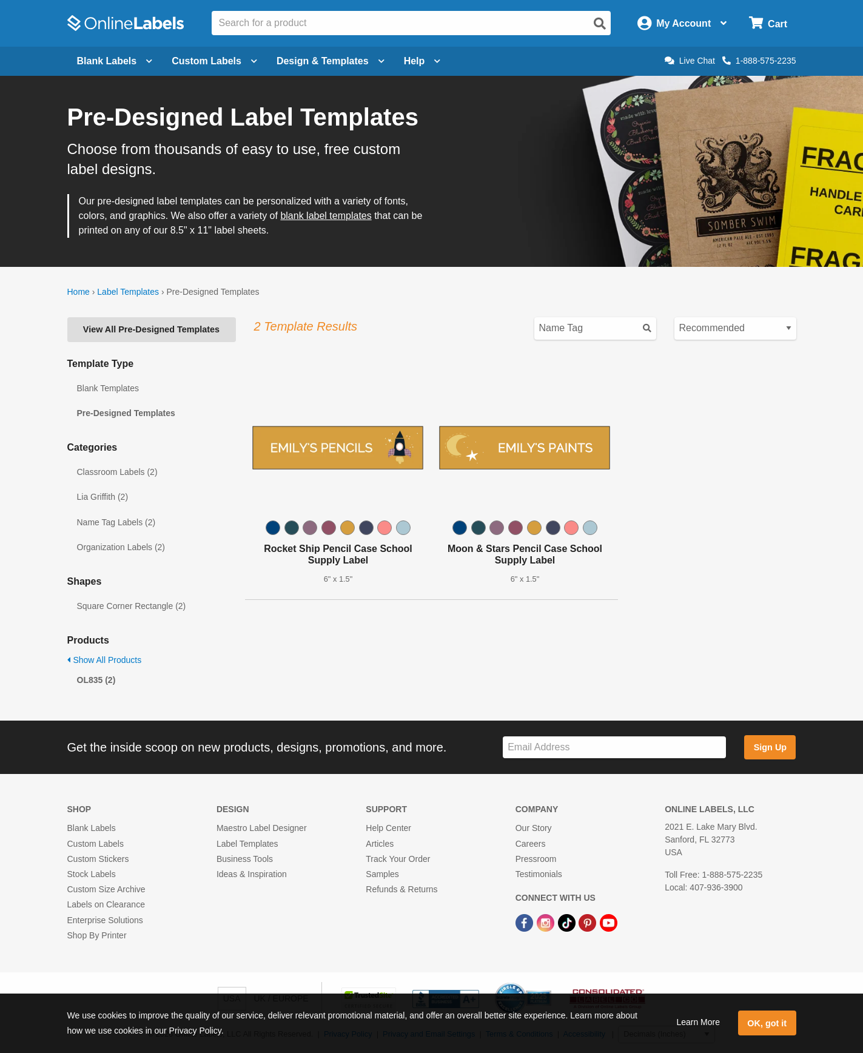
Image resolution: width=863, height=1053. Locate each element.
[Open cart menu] (768, 23)
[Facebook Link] (525, 922)
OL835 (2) (96, 680)
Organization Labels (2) (121, 547)
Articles (380, 844)
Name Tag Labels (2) (116, 522)
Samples (382, 874)
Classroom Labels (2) (117, 472)
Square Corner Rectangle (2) (131, 606)
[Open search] (600, 24)
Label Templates (128, 292)
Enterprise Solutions (105, 920)
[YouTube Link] (608, 922)
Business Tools (245, 859)
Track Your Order (398, 859)
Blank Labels (91, 828)
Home (78, 292)
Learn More (698, 1022)
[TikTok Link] (568, 922)
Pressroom (536, 859)
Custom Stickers (98, 859)
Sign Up (770, 747)
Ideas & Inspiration (252, 874)
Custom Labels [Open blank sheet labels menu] (214, 61)
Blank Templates (108, 388)
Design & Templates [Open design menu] (330, 61)
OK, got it (767, 1023)
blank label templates (325, 215)
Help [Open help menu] (422, 61)
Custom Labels (95, 844)
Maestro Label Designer (262, 828)
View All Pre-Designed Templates (151, 329)
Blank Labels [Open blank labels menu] (115, 61)
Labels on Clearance (106, 904)
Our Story (533, 828)
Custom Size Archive (106, 889)
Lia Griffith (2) (103, 497)
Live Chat (690, 60)
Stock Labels (91, 874)
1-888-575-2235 (759, 61)
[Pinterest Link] (589, 922)
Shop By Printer (97, 935)
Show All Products (104, 660)
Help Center (388, 828)
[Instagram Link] (547, 922)
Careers (530, 844)
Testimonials (538, 874)
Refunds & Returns (401, 889)
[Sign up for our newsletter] (614, 747)
